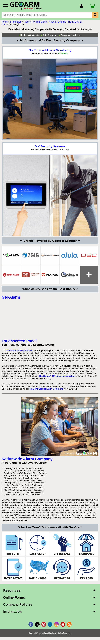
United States (40, 21)
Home (5, 21)
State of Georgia (57, 21)
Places (27, 21)
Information (15, 21)
